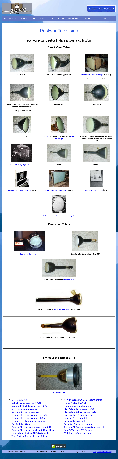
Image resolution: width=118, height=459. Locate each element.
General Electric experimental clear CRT (31, 426)
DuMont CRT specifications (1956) (28, 417)
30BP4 (46, 136)
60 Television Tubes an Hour (78, 433)
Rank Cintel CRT (59, 392)
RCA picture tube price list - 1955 (80, 411)
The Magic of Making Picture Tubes (29, 436)
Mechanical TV (10, 18)
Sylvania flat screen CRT (75, 420)
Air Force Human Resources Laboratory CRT (59, 216)
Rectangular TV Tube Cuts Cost (79, 414)
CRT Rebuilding (18, 399)
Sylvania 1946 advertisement (78, 423)
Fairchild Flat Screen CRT (93, 190)
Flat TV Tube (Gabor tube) (24, 423)
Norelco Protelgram (61, 309)
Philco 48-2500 (68, 280)
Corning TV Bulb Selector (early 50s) (29, 405)
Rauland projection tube (29, 254)
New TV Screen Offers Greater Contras (83, 399)
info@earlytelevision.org (102, 452)
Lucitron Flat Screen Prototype (56, 190)
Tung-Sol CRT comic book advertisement (84, 426)
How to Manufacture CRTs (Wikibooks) (30, 433)
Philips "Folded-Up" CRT (76, 402)
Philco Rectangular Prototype (92, 75)
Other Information (90, 18)
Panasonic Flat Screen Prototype (19, 190)
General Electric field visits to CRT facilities (32, 430)
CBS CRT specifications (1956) (26, 402)
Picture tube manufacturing (77, 405)
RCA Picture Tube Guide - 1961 (79, 408)
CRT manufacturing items (24, 408)
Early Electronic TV (27, 18)
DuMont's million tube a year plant (28, 420)
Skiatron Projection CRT (75, 417)
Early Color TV (58, 18)
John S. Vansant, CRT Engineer (79, 430)
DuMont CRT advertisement (25, 411)
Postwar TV (43, 18)
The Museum (73, 18)
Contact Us (105, 18)
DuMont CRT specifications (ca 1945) (29, 414)
